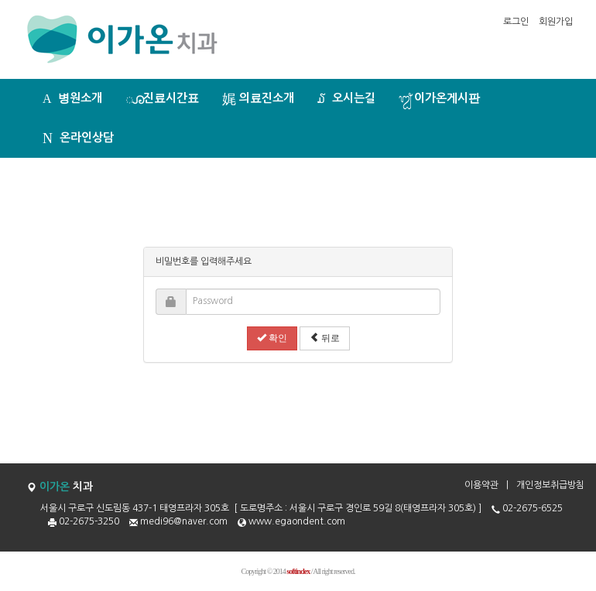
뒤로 (325, 338)
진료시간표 (162, 98)
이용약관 (481, 485)
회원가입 (556, 21)
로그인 (516, 21)
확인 (272, 338)
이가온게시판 (439, 98)
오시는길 (346, 98)
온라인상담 (78, 138)
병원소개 (72, 98)
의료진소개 (258, 99)
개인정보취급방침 (550, 485)
